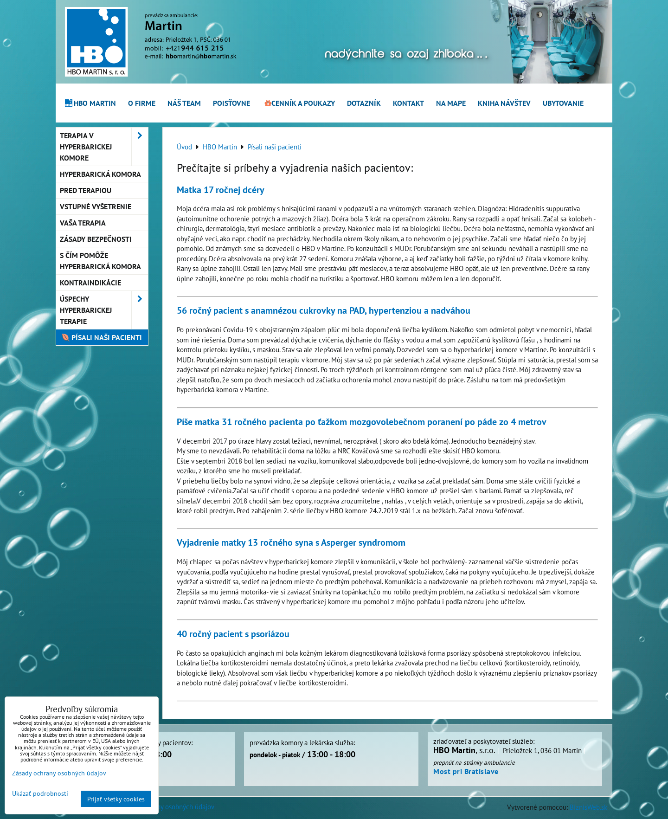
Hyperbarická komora (100, 174)
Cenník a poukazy (298, 103)
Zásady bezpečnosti (96, 239)
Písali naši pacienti (101, 337)
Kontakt (408, 103)
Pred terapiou (85, 190)
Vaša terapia (83, 222)
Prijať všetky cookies (116, 798)
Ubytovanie (563, 103)
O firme (141, 103)
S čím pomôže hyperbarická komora (100, 261)
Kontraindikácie (90, 282)
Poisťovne (231, 103)
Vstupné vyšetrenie (95, 206)
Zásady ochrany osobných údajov (166, 806)
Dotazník (364, 103)
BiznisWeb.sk (588, 807)
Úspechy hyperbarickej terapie (104, 310)
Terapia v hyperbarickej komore (104, 147)
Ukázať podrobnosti (40, 793)
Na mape (451, 103)
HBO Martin (90, 103)
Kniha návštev (504, 103)
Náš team (184, 103)
